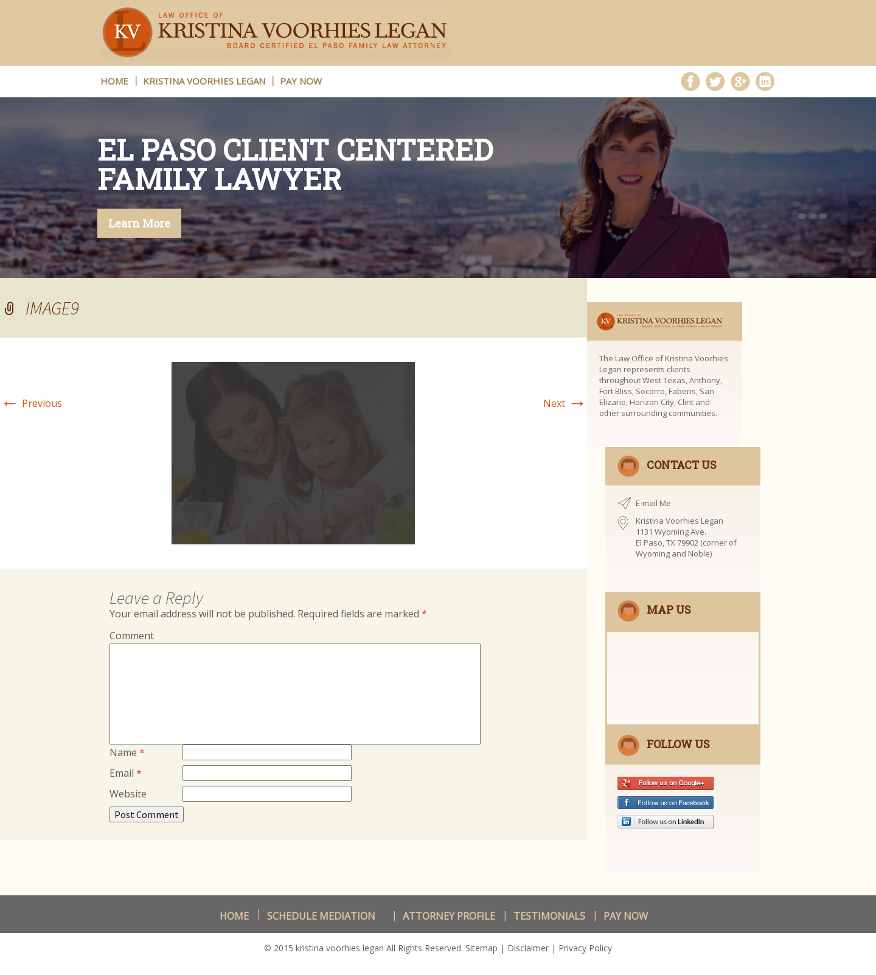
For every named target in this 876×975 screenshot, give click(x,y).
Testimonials (549, 916)
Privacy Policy (585, 948)
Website (128, 793)
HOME (114, 81)
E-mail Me (653, 503)
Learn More (139, 223)
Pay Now (301, 81)
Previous (31, 403)
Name (127, 752)
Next (565, 403)
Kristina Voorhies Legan (204, 81)
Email (125, 773)
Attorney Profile (449, 916)
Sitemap (481, 948)
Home (234, 916)
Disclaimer (528, 948)
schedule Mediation (321, 916)
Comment (131, 635)
